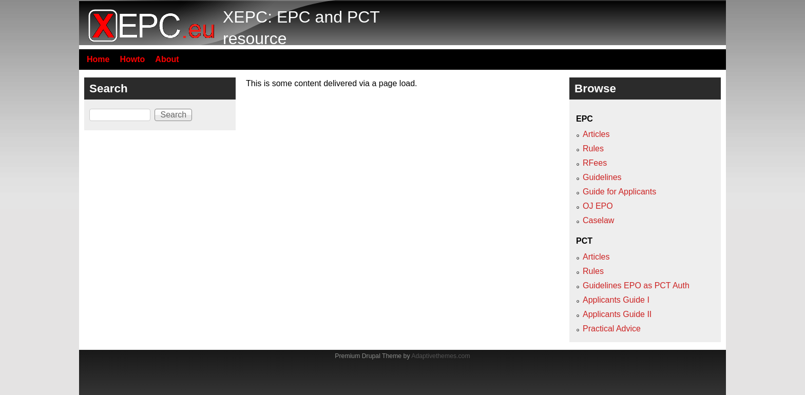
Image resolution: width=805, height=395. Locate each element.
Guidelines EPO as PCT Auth (636, 285)
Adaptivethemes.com (440, 356)
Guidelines (602, 177)
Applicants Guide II (617, 314)
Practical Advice (612, 328)
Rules (593, 148)
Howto (132, 59)
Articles (596, 134)
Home (98, 59)
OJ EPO (598, 206)
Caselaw (598, 220)
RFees (595, 163)
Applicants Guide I (616, 299)
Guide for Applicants (619, 191)
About (167, 59)
